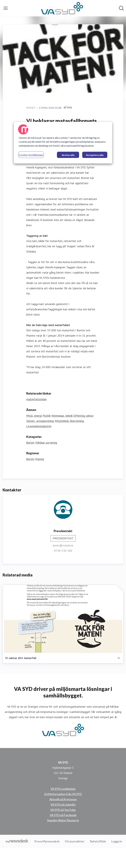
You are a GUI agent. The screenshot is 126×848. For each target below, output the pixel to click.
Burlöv (30, 442)
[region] (63, 143)
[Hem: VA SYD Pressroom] (62, 8)
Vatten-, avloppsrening (40, 421)
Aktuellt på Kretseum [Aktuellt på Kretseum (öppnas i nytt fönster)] (63, 799)
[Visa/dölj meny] (5, 8)
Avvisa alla (68, 154)
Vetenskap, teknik (62, 416)
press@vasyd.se (63, 545)
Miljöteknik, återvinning (69, 421)
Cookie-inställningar (31, 154)
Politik (47, 416)
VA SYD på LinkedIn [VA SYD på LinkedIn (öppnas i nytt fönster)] (63, 804)
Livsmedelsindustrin (38, 426)
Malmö (39, 459)
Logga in (116, 841)
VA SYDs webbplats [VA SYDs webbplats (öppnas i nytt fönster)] (63, 789)
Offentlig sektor (83, 416)
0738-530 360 (63, 550)
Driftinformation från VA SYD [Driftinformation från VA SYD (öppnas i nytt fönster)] (63, 794)
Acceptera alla (95, 154)
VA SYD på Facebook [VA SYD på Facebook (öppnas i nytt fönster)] (63, 815)
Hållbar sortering (46, 442)
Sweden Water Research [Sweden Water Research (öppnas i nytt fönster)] (63, 820)
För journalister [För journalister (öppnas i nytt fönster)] (74, 841)
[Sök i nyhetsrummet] (121, 8)
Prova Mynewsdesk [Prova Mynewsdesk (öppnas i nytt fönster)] (47, 841)
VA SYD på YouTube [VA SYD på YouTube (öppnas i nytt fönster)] (63, 810)
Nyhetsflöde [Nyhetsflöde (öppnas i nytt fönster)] (98, 841)
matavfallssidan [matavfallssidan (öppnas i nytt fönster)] (36, 399)
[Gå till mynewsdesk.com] (17, 841)
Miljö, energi (34, 416)
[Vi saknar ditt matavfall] (63, 619)
